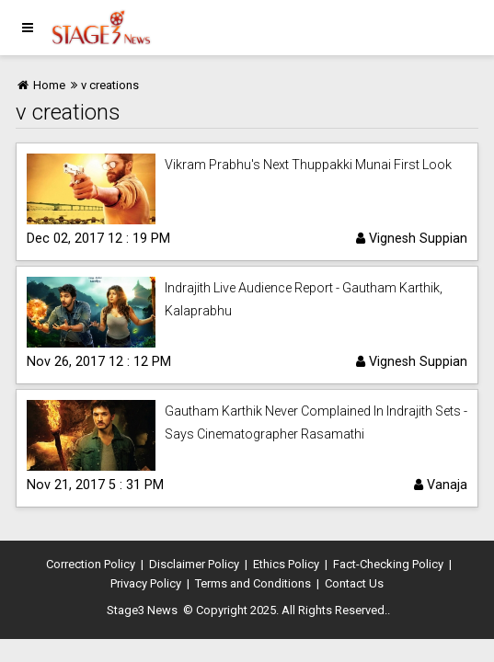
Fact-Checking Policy (388, 564)
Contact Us (354, 583)
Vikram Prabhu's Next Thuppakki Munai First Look (308, 164)
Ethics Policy (286, 564)
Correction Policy (90, 564)
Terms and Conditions (253, 583)
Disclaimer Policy (194, 564)
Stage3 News (142, 610)
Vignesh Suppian (411, 238)
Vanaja (440, 484)
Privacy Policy (145, 583)
